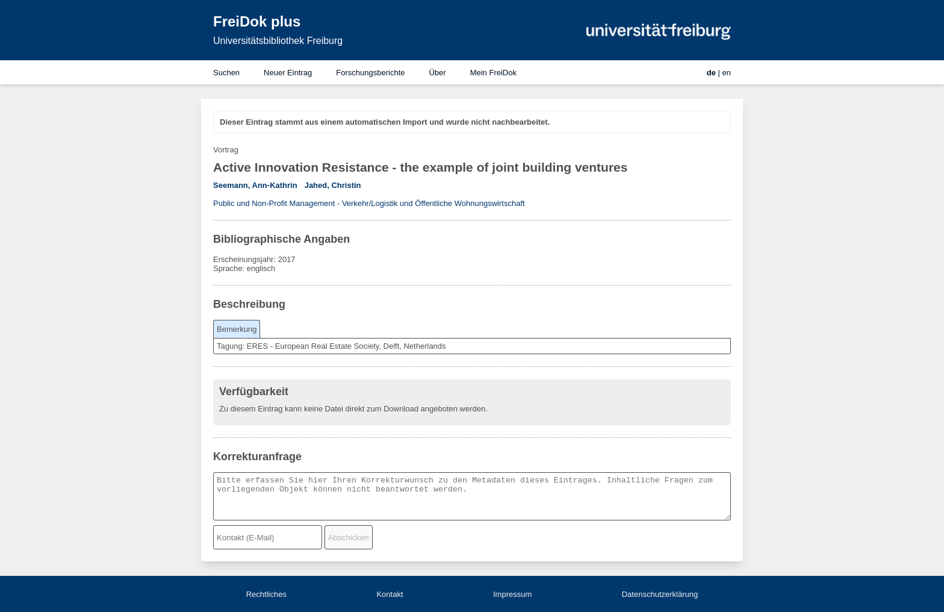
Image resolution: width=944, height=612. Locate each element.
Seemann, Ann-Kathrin (255, 185)
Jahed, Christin (333, 185)
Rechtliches (266, 594)
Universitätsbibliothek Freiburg (278, 41)
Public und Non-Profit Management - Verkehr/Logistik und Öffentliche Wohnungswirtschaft (369, 203)
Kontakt (389, 594)
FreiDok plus (256, 21)
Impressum (512, 594)
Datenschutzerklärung (660, 594)
